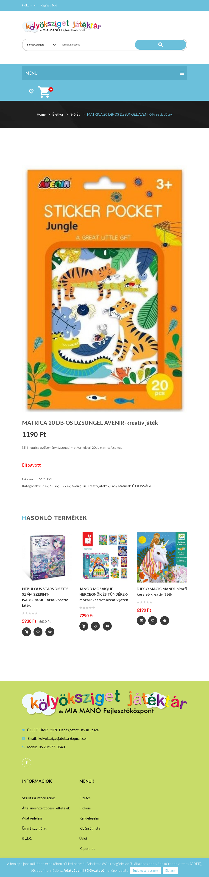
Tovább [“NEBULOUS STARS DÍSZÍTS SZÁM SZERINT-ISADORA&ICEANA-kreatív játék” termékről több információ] (26, 632)
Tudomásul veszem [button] (145, 870)
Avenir (76, 486)
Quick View (51, 632)
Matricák (124, 486)
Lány (114, 486)
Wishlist (31, 91)
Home (41, 114)
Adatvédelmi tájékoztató (84, 870)
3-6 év (75, 114)
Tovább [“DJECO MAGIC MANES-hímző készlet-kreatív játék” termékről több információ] (141, 620)
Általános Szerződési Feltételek (46, 808)
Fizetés (85, 798)
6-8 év (54, 486)
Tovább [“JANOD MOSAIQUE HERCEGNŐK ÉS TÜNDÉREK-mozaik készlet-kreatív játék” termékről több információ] (84, 626)
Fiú (84, 486)
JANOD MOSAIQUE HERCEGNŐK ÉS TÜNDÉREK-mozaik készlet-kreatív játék (103, 594)
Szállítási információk (38, 798)
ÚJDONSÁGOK (143, 486)
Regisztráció (49, 5)
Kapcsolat (87, 848)
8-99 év (65, 486)
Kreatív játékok (98, 486)
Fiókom (27, 5)
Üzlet (83, 838)
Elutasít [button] (170, 870)
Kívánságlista (89, 828)
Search (177, 45)
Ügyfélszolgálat (34, 828)
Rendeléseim (89, 818)
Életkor (58, 114)
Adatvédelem (32, 818)
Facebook (26, 762)
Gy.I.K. (27, 838)
